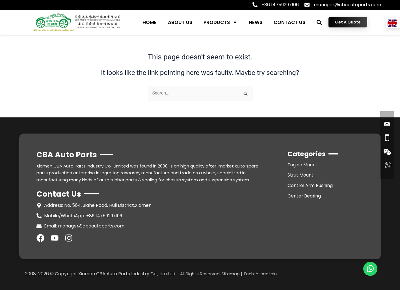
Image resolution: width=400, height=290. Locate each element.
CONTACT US (289, 22)
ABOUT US (180, 22)
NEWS (255, 22)
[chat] (370, 269)
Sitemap (231, 274)
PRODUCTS (220, 22)
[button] (319, 22)
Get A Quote (348, 22)
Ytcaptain (266, 274)
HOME (149, 22)
